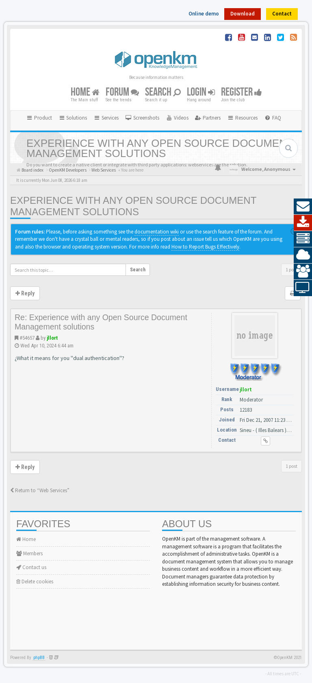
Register (241, 92)
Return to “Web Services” (39, 490)
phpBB (39, 657)
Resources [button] (242, 117)
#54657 (27, 338)
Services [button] (106, 117)
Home (85, 92)
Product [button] (39, 117)
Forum (122, 92)
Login (201, 92)
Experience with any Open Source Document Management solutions (133, 206)
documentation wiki (156, 231)
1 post (291, 269)
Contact (282, 13)
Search (163, 92)
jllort (52, 338)
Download (242, 13)
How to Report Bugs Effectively (205, 246)
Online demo (203, 13)
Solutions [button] (72, 117)
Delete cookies (34, 581)
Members (29, 553)
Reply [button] (25, 293)
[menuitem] (142, 118)
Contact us (31, 567)
